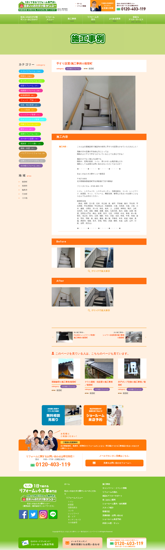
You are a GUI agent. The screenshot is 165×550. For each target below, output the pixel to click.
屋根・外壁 (28, 148)
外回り (27, 76)
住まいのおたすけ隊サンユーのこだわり (80, 492)
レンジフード (73, 514)
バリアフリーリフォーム (33, 154)
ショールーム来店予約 (111, 519)
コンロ (71, 511)
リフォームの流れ (109, 492)
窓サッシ (27, 129)
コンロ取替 (28, 110)
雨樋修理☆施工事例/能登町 (64, 382)
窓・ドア (71, 517)
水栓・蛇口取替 (30, 105)
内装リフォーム (30, 124)
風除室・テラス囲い (31, 143)
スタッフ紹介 (108, 508)
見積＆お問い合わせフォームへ (117, 463)
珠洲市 (24, 186)
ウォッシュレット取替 (33, 119)
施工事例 (106, 484)
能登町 (91, 68)
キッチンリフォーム (32, 81)
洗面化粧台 (72, 508)
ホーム (67, 484)
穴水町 (24, 194)
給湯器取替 (28, 95)
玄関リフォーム (30, 134)
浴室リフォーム (30, 86)
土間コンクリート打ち (32, 161)
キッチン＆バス (74, 520)
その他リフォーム (73, 69)
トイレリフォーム (31, 71)
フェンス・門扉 (29, 100)
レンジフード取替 (31, 114)
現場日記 (106, 511)
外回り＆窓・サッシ (110, 523)
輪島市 (24, 190)
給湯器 (71, 505)
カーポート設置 (30, 139)
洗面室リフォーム (31, 90)
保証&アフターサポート (112, 496)
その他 (24, 198)
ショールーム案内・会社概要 (114, 504)
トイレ (71, 502)
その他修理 (72, 523)
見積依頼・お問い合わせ (112, 515)
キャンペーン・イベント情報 (114, 488)
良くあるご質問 (108, 500)
